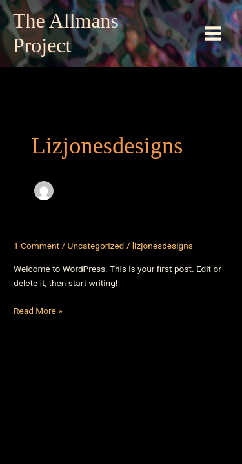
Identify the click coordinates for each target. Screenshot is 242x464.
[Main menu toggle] (213, 33)
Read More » (38, 311)
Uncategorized (96, 245)
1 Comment (36, 245)
